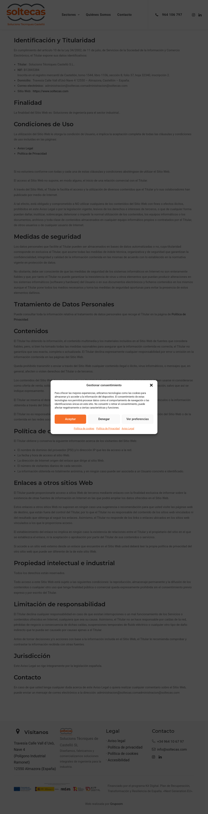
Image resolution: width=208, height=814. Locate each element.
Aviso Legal (128, 428)
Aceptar (70, 419)
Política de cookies (84, 428)
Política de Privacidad (108, 428)
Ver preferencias (137, 419)
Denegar (104, 419)
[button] (151, 385)
